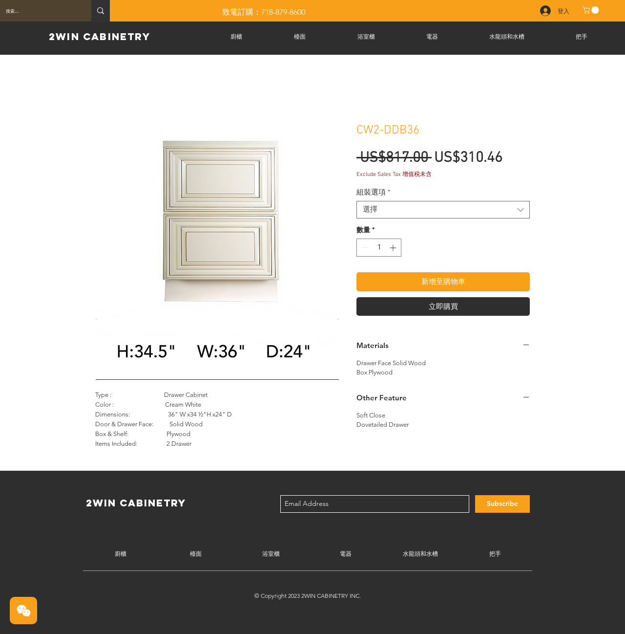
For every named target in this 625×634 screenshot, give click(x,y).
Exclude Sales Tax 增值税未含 (394, 174)
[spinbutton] (379, 247)
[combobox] (443, 210)
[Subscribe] (502, 504)
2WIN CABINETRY (99, 36)
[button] (592, 10)
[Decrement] (364, 247)
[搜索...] (38, 11)
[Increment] (394, 247)
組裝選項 (373, 192)
